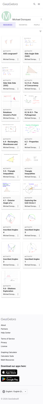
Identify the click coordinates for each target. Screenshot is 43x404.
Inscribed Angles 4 (10, 231)
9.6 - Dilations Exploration (9, 289)
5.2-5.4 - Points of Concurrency (32, 84)
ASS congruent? (10, 53)
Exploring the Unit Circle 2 (30, 201)
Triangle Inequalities (30, 172)
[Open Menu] (39, 4)
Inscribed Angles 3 (32, 231)
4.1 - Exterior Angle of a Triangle (9, 203)
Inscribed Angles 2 (10, 260)
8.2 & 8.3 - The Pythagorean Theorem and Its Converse (32, 116)
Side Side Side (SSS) (9, 84)
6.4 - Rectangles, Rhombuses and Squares (10, 144)
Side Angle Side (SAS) (32, 54)
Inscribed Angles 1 (32, 260)
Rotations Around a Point (9, 113)
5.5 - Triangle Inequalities (9, 172)
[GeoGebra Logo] (10, 4)
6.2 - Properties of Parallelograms (32, 144)
